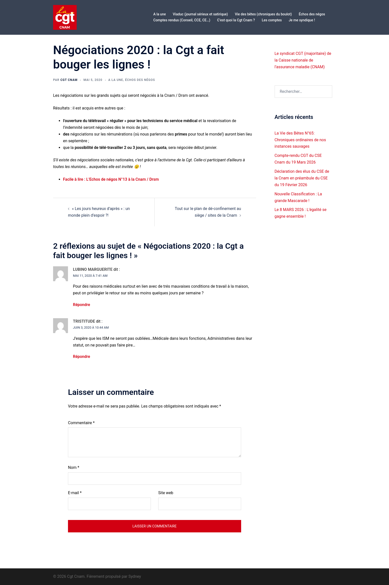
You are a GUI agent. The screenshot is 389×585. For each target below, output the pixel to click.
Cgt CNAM (68, 80)
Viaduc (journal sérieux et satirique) (200, 14)
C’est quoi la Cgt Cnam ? (236, 20)
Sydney (135, 576)
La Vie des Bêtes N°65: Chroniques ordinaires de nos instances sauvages (300, 140)
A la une (159, 14)
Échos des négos (312, 14)
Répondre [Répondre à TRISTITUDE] (81, 356)
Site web (165, 492)
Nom (73, 467)
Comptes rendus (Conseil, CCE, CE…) (181, 20)
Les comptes (272, 20)
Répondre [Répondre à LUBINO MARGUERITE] (81, 304)
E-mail (75, 492)
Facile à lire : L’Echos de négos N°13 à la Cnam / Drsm (111, 179)
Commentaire (81, 422)
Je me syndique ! (302, 20)
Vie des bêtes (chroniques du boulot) (263, 14)
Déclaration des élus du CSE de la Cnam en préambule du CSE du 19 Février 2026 (302, 178)
